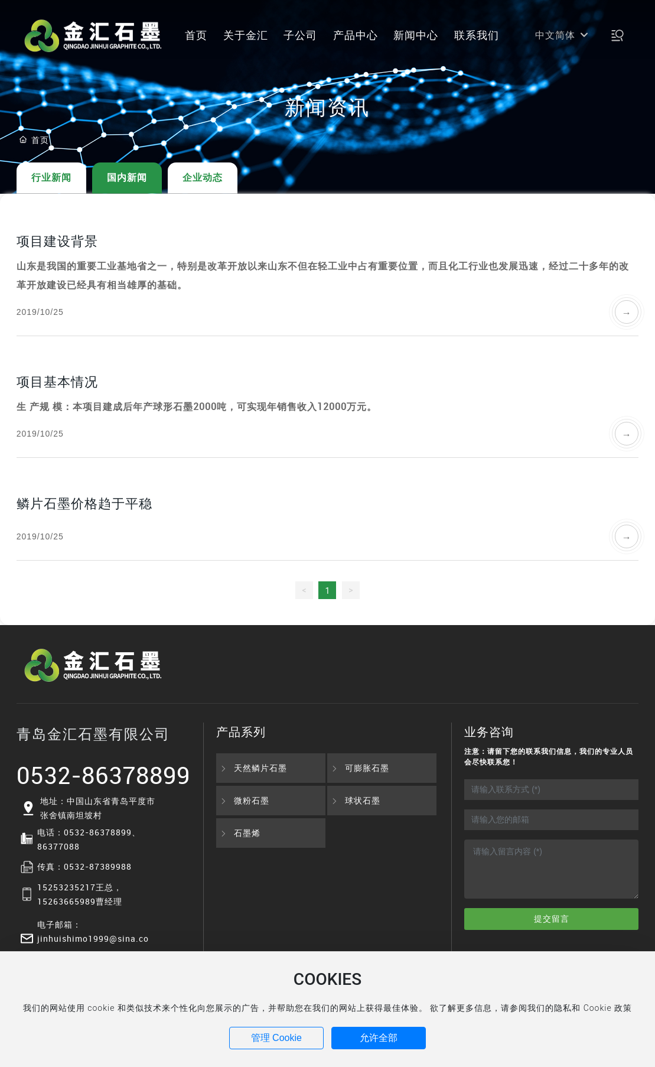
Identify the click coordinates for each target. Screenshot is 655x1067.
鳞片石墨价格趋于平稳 (84, 503)
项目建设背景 (57, 240)
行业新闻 (51, 178)
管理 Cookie (276, 1038)
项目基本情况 (57, 381)
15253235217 (66, 887)
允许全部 (378, 1038)
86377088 (58, 846)
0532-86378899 (103, 775)
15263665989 (66, 901)
